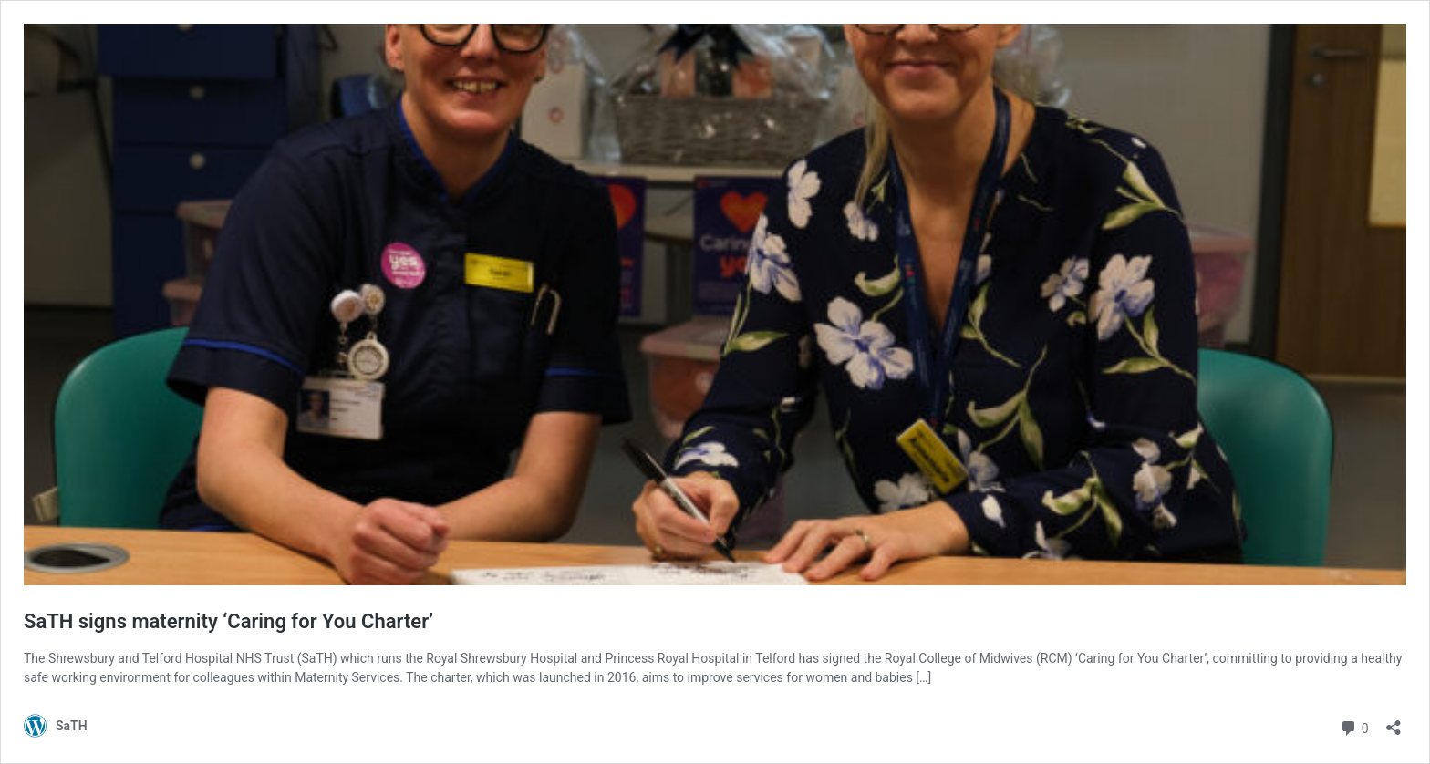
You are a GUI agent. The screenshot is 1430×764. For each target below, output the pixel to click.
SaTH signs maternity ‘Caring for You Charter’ (228, 621)
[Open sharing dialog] (1393, 721)
